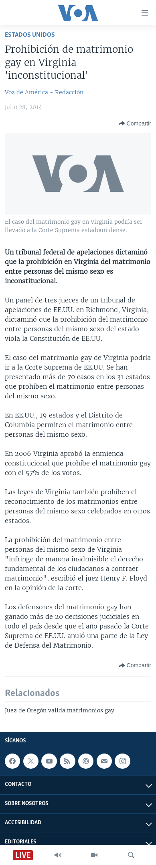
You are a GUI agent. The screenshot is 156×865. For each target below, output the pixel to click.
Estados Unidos (30, 35)
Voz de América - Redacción (44, 92)
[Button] (135, 123)
